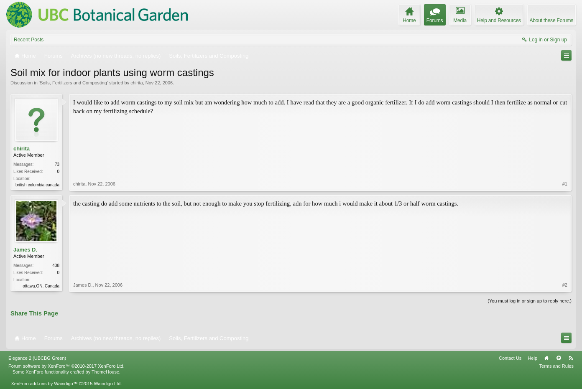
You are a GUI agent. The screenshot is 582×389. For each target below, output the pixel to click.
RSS (571, 358)
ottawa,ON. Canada (41, 286)
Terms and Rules (556, 366)
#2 (564, 284)
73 (57, 164)
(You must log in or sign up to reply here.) (530, 300)
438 (55, 265)
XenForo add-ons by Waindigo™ (44, 383)
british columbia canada (37, 185)
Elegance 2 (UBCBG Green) (37, 358)
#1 (564, 183)
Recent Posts (28, 40)
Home (546, 358)
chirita (136, 82)
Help (532, 358)
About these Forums (551, 20)
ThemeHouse (105, 371)
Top (559, 358)
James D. (25, 250)
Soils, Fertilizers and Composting (73, 82)
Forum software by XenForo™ (66, 366)
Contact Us (510, 358)
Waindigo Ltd (107, 383)
